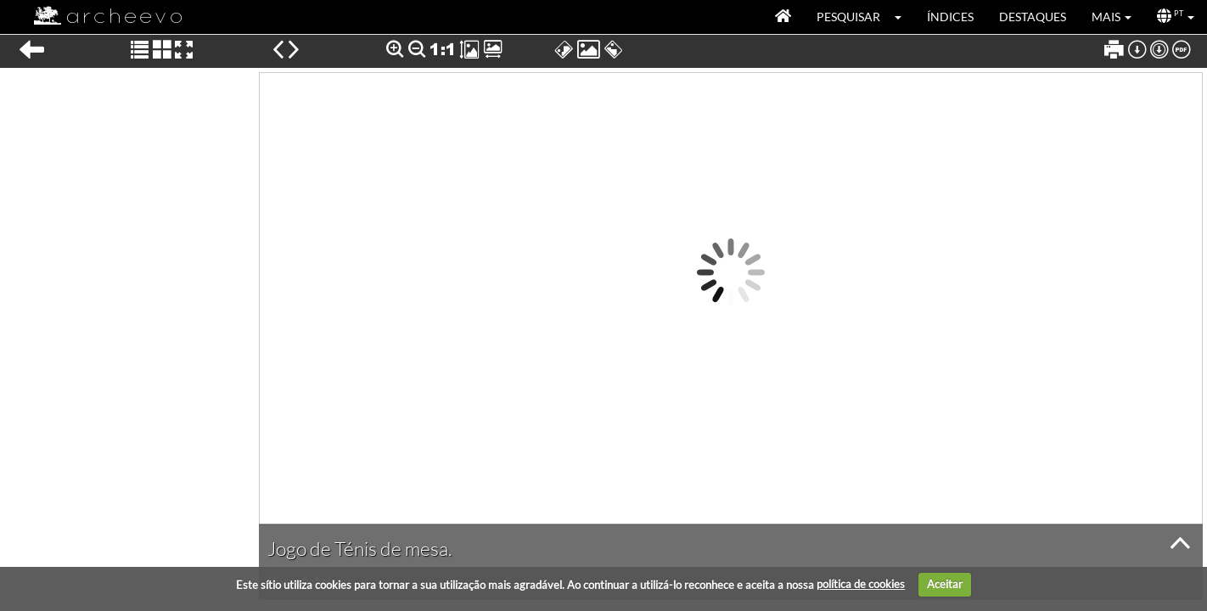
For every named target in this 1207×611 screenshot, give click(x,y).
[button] (903, 17)
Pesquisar (848, 16)
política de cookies (861, 584)
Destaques (1032, 16)
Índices (950, 16)
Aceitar (945, 584)
